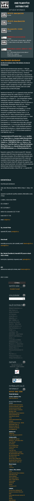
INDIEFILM (11, 482)
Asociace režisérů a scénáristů (15, 409)
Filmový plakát (12, 481)
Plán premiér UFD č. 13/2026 (14, 29)
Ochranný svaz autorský (14, 427)
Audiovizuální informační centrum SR (17, 495)
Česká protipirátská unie (14, 414)
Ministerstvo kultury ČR (14, 426)
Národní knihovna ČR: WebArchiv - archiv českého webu (17, 366)
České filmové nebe (13, 474)
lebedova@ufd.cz (28, 243)
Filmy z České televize (14, 479)
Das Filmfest (12, 443)
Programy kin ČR (12, 486)
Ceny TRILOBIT (12, 442)
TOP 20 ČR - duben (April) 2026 (15, 13)
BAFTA (10, 497)
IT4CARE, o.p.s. (17, 377)
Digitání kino (11, 433)
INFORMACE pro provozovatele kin (16, 37)
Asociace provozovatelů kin (15, 408)
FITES (10, 418)
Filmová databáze (13, 476)
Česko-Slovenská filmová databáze (16, 473)
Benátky (10, 498)
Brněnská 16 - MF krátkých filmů (16, 440)
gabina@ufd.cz (27, 259)
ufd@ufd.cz (7, 219)
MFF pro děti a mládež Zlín (15, 458)
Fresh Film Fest (12, 450)
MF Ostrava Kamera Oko (14, 455)
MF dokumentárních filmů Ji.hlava (16, 453)
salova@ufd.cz (4, 245)
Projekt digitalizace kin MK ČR (15, 435)
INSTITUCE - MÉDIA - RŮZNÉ (15, 391)
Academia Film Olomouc (14, 439)
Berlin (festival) (12, 500)
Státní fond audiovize (13, 398)
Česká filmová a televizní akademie (16, 413)
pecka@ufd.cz (15, 231)
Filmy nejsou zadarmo (14, 478)
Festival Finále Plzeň (13, 447)
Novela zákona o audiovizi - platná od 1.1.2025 (19, 49)
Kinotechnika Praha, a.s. (14, 424)
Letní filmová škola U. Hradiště (15, 452)
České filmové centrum (14, 416)
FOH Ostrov (11, 448)
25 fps (10, 471)
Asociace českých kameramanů (16, 404)
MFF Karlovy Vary (13, 457)
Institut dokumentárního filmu (15, 419)
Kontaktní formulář (15, 289)
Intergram (11, 421)
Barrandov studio (12, 411)
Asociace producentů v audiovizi (16, 406)
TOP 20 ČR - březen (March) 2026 (16, 21)
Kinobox (10, 484)
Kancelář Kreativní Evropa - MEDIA (16, 422)
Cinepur (10, 465)
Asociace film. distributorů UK (15, 490)
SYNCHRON (11, 467)
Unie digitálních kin (13, 429)
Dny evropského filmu (13, 445)
